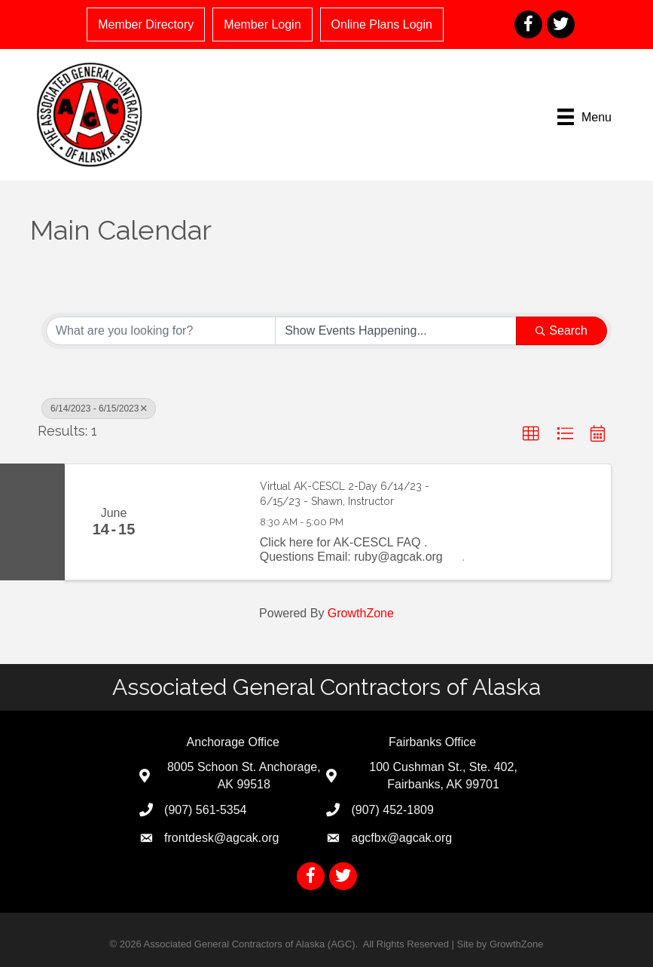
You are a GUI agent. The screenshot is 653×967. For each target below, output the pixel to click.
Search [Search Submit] (561, 330)
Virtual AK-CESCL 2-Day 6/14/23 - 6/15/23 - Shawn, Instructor (344, 493)
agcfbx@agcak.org (401, 837)
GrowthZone (361, 613)
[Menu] (584, 117)
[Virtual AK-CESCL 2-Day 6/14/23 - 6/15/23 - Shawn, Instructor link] (204, 521)
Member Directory (146, 24)
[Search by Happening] (396, 331)
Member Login (262, 24)
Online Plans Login (381, 24)
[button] (531, 434)
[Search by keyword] (161, 331)
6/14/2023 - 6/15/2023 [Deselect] (98, 408)
